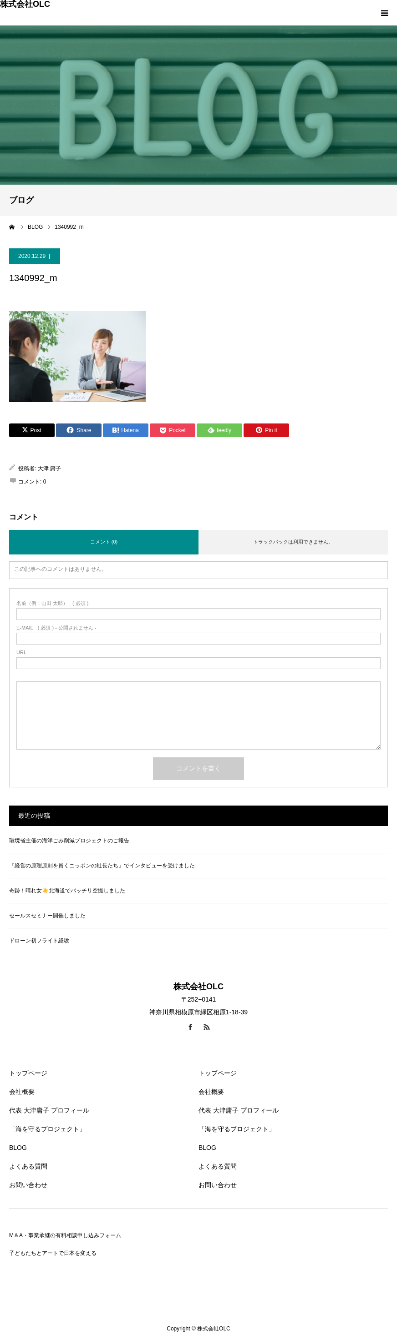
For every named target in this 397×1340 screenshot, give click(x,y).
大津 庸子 (49, 468)
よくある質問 (28, 1166)
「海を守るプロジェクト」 (47, 1129)
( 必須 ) (52, 603)
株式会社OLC (25, 4)
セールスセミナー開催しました (47, 915)
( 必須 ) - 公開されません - (56, 627)
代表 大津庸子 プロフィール (49, 1110)
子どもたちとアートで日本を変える (53, 1253)
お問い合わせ (28, 1185)
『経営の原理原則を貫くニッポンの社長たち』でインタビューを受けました (102, 865)
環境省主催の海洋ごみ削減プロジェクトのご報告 (69, 840)
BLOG (18, 1147)
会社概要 (22, 1091)
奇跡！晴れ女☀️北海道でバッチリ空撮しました (67, 890)
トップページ (28, 1073)
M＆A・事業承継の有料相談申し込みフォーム (65, 1235)
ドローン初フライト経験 (39, 940)
